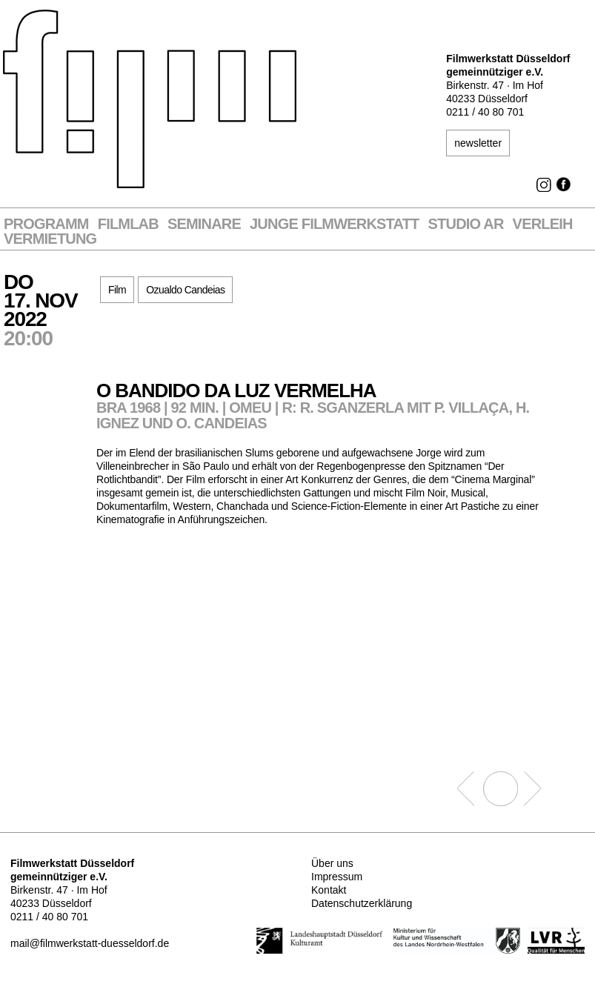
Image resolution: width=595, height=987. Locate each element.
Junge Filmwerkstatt (334, 224)
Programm (46, 224)
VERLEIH (543, 224)
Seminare (204, 224)
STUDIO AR (466, 224)
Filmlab (128, 224)
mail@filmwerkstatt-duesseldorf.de (89, 943)
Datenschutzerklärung (361, 903)
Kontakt (328, 890)
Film (117, 290)
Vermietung (50, 239)
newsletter (478, 143)
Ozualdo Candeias (185, 290)
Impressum (336, 877)
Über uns (332, 863)
